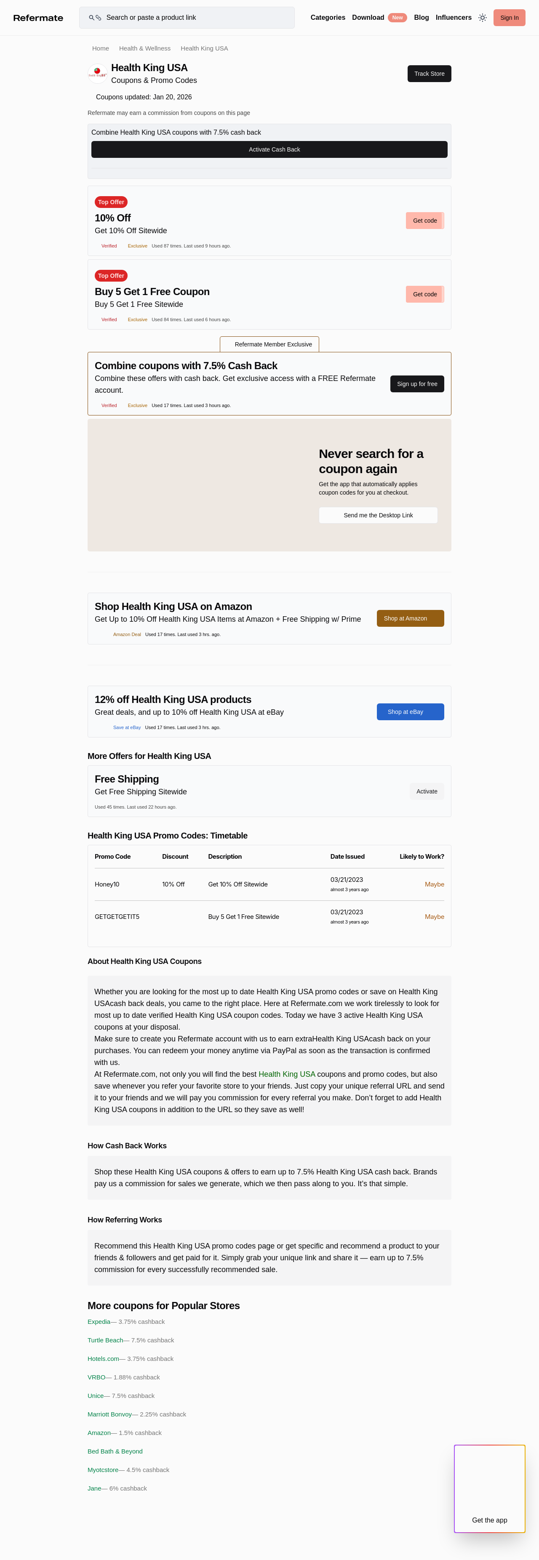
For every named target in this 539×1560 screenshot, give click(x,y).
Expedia (126, 1322)
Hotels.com (130, 1359)
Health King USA (287, 1074)
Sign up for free (417, 384)
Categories (328, 17)
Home (100, 48)
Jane (117, 1488)
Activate (427, 791)
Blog (421, 17)
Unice (121, 1396)
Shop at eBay (410, 711)
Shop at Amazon (411, 618)
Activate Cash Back (269, 149)
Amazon (125, 1433)
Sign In (509, 17)
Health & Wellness (145, 48)
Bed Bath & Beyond (115, 1451)
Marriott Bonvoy (137, 1414)
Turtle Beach (131, 1340)
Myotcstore (128, 1470)
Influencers (454, 17)
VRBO (124, 1377)
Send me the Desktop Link (378, 515)
